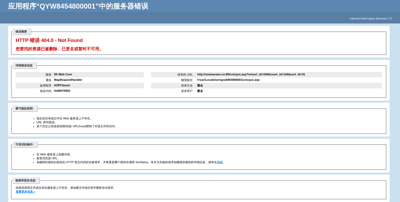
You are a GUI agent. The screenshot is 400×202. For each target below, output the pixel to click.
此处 (220, 162)
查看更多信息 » (25, 191)
